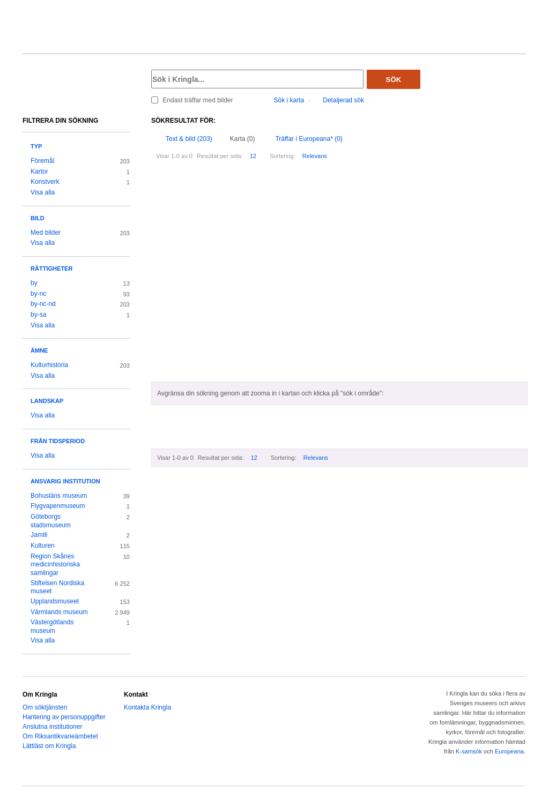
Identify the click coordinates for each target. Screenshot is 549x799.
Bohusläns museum (59, 495)
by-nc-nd (43, 304)
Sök (394, 80)
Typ (36, 146)
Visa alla (43, 192)
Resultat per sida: (220, 156)
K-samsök (469, 751)
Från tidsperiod (58, 441)
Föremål (42, 161)
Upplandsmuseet (55, 601)
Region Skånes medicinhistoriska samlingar (55, 564)
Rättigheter (51, 268)
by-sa (38, 314)
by (34, 283)
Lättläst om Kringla (49, 746)
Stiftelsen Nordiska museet (57, 587)
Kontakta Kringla (147, 707)
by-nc (38, 293)
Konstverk (45, 181)
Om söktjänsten (45, 707)
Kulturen (43, 545)
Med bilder (46, 232)
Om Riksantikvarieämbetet (60, 736)
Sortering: (282, 156)
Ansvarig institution (65, 481)
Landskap (47, 401)
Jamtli (39, 535)
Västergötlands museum (52, 626)
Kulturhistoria (49, 365)
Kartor (39, 171)
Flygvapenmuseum (58, 506)
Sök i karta (289, 100)
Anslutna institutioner (52, 726)
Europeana (509, 751)
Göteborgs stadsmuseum (51, 521)
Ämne (39, 350)
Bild (37, 218)
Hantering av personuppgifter (64, 717)
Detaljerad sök (343, 100)
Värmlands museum (59, 612)
